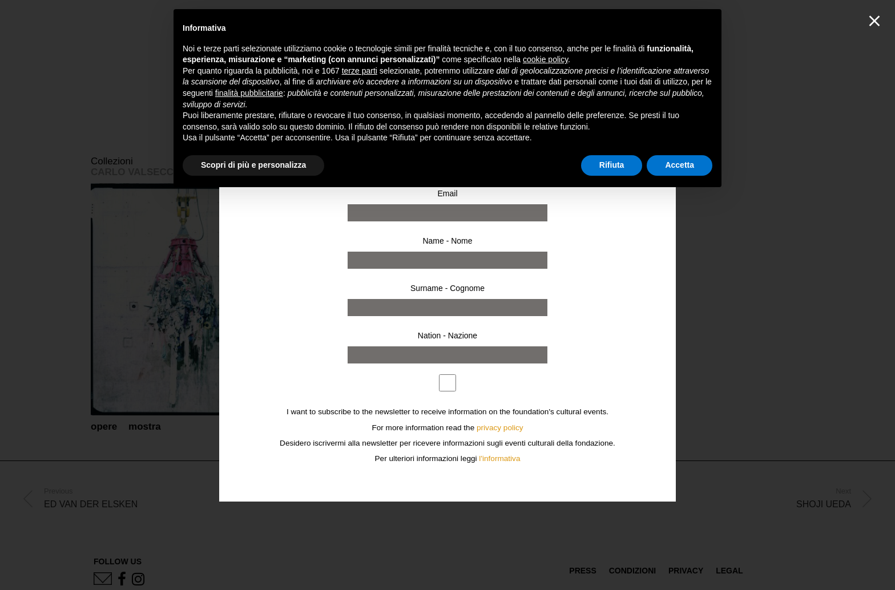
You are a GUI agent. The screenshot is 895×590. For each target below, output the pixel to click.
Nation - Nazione (447, 335)
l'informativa (499, 458)
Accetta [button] (679, 164)
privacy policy (500, 427)
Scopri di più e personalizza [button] (253, 164)
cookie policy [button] (545, 59)
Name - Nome (447, 240)
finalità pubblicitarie (249, 93)
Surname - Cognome (447, 288)
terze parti (359, 70)
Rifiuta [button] (611, 164)
